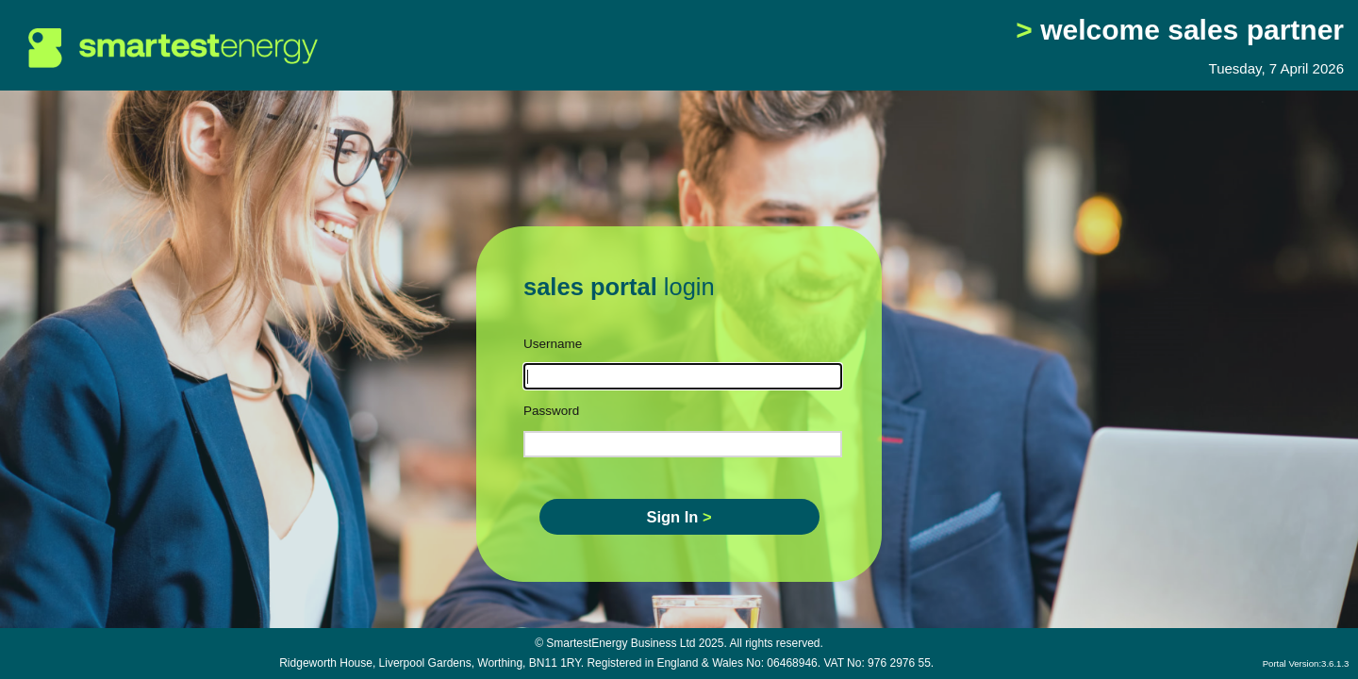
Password (551, 411)
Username (552, 344)
